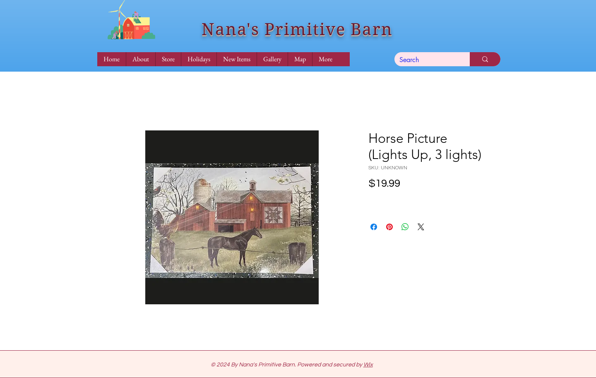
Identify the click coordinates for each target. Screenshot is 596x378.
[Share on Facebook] (374, 227)
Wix (368, 365)
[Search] (425, 60)
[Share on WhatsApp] (405, 227)
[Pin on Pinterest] (389, 227)
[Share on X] (421, 227)
